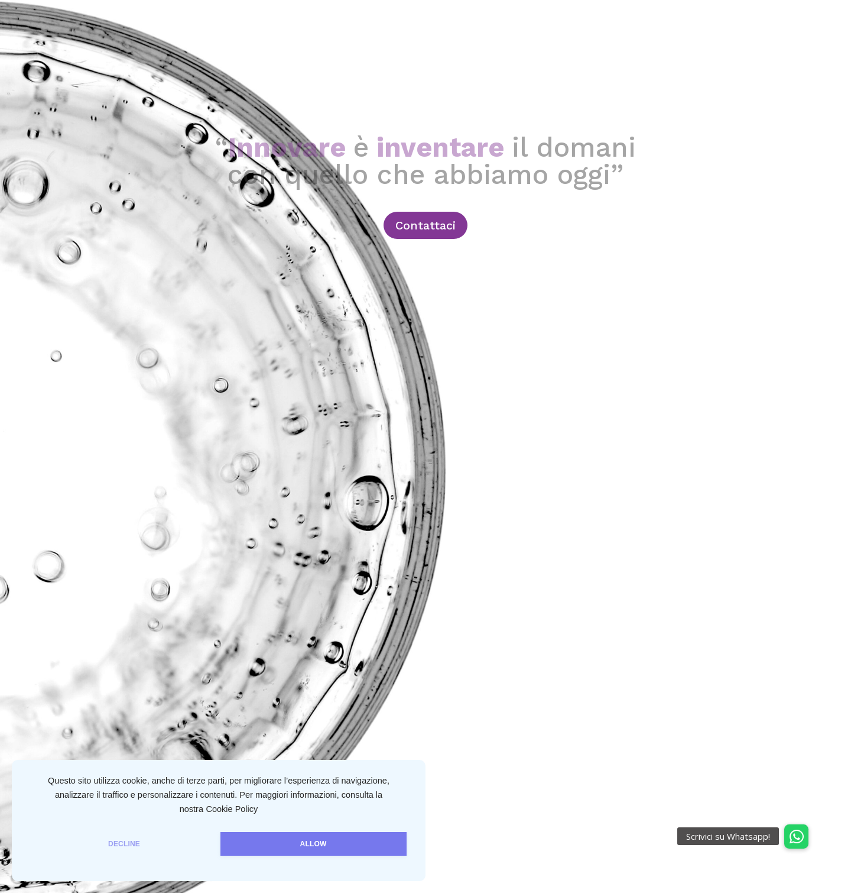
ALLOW (313, 844)
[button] (796, 836)
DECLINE (124, 844)
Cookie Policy (232, 809)
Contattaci (425, 225)
